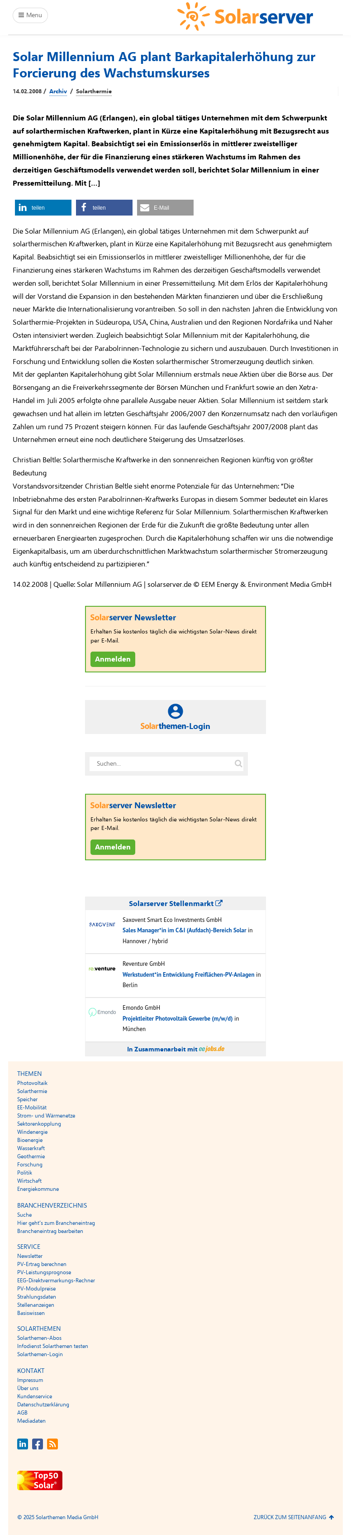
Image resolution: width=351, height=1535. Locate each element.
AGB (22, 1412)
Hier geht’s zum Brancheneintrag (56, 1223)
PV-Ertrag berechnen (41, 1264)
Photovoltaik (32, 1083)
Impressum (30, 1380)
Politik (24, 1172)
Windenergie (32, 1132)
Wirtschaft (29, 1181)
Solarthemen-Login (40, 1354)
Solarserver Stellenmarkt (176, 904)
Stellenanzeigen (35, 1305)
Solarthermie (94, 91)
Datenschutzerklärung (43, 1404)
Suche (24, 1214)
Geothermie (31, 1156)
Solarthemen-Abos (39, 1338)
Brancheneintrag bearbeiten (50, 1231)
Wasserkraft (31, 1148)
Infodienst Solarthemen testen (52, 1346)
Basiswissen (31, 1313)
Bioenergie (30, 1140)
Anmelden (113, 659)
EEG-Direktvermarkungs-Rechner (56, 1280)
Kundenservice (34, 1396)
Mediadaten (31, 1421)
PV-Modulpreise (36, 1288)
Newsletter (30, 1256)
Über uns (27, 1388)
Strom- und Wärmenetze (46, 1115)
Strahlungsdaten (36, 1296)
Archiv (58, 91)
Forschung (30, 1164)
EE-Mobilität (32, 1107)
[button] (43, 208)
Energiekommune (38, 1189)
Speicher (27, 1099)
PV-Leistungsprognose (44, 1272)
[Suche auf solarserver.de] (238, 764)
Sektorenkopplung (39, 1123)
